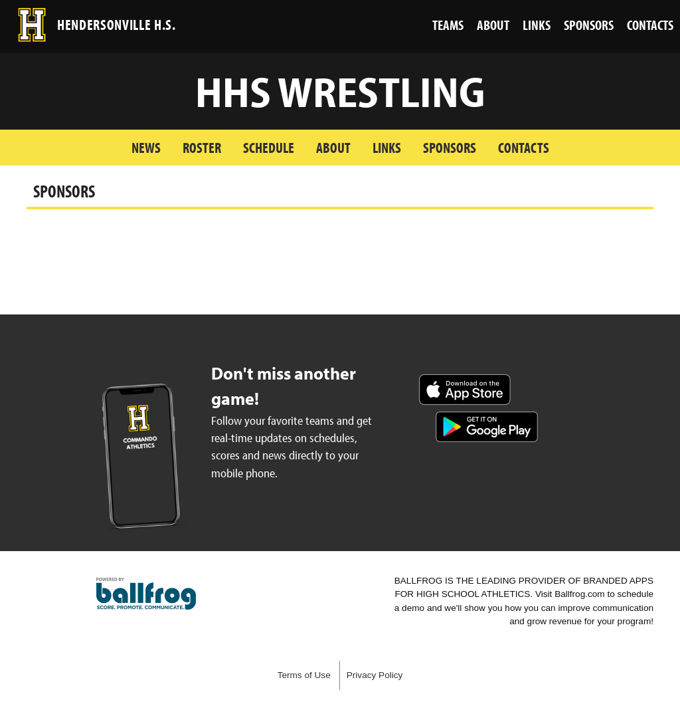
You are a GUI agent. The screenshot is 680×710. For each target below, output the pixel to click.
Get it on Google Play (487, 427)
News (146, 147)
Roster (202, 147)
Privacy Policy (375, 675)
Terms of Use (304, 675)
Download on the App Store (465, 389)
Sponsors (449, 147)
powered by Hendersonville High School (146, 594)
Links (387, 147)
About (333, 147)
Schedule (268, 147)
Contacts (523, 147)
